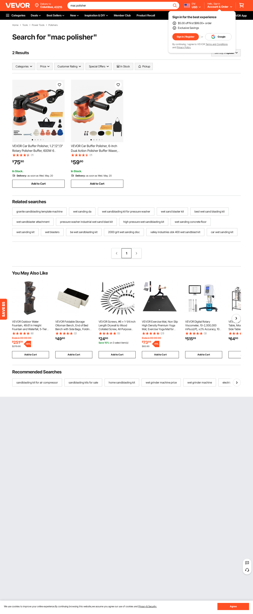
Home (15, 25)
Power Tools (38, 25)
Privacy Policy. (184, 47)
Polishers (53, 25)
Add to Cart (38, 183)
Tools (25, 25)
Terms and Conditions (217, 44)
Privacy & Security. (147, 606)
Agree (233, 606)
